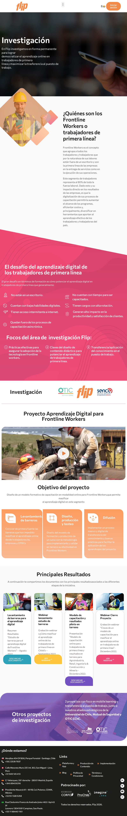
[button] (62, 4)
